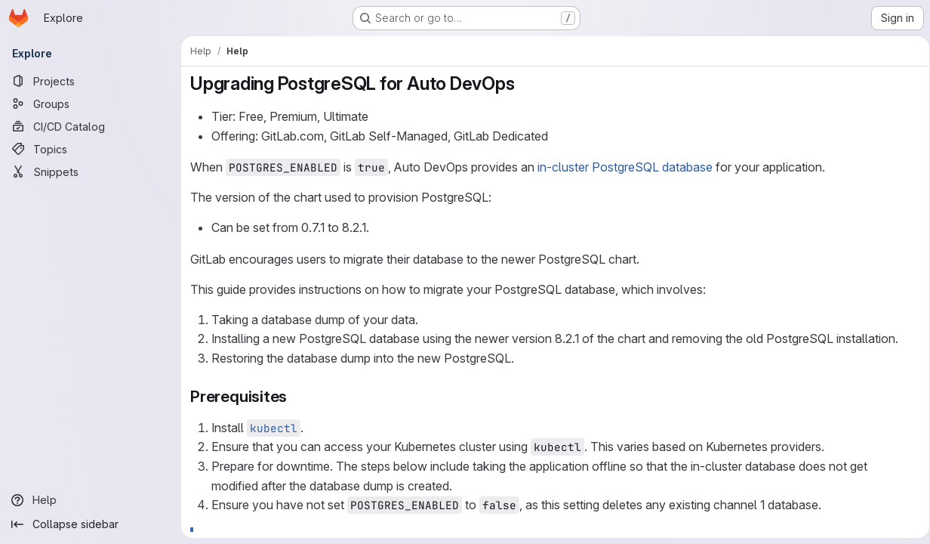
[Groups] (90, 103)
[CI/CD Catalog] (90, 126)
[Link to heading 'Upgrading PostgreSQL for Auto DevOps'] (524, 83)
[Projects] (90, 80)
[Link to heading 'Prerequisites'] (295, 396)
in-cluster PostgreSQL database (625, 167)
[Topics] (90, 148)
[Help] (90, 500)
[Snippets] (90, 171)
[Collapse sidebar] (90, 524)
